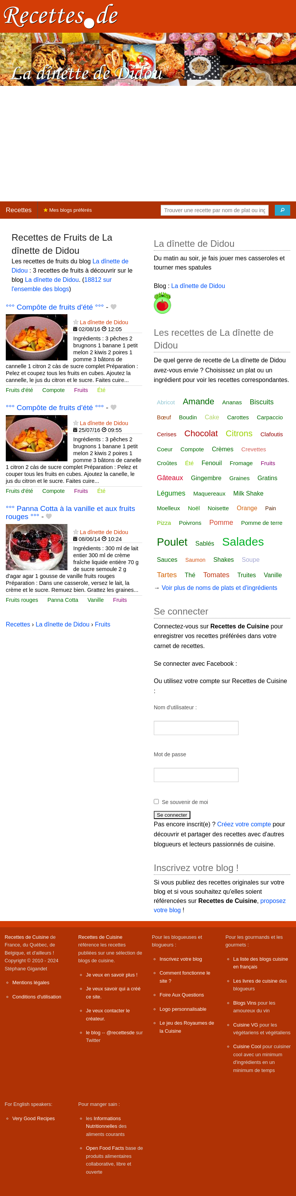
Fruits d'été (19, 390)
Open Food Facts (105, 1148)
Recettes (19, 210)
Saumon (195, 560)
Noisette (218, 508)
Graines (239, 478)
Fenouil (212, 463)
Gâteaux (170, 478)
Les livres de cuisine (255, 981)
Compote (53, 390)
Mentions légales (30, 982)
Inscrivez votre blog (181, 959)
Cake (212, 417)
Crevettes (253, 449)
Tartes (167, 575)
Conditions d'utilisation (36, 997)
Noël (194, 508)
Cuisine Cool (247, 1046)
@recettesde (120, 1032)
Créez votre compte (244, 824)
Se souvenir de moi (185, 802)
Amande (198, 401)
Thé (190, 575)
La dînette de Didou (52, 279)
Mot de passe (170, 754)
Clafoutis (272, 434)
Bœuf (164, 417)
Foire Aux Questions (182, 995)
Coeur (165, 449)
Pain (270, 508)
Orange (247, 508)
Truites (246, 575)
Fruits (81, 390)
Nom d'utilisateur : (175, 707)
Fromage (241, 463)
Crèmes (223, 449)
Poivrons (190, 522)
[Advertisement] (148, 144)
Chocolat (201, 433)
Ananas (232, 402)
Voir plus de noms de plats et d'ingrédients (219, 588)
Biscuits (262, 402)
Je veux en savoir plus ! (112, 975)
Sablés (204, 543)
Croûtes (167, 463)
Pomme (221, 522)
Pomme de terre (262, 522)
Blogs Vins (244, 1003)
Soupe (250, 559)
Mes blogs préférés (68, 210)
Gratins (267, 478)
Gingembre (206, 478)
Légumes (171, 493)
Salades (243, 541)
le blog (93, 1032)
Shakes (223, 559)
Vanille (95, 600)
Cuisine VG (245, 1025)
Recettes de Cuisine (27, 937)
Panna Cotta (62, 600)
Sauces (167, 559)
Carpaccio (270, 417)
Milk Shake (248, 493)
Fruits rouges (22, 600)
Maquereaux (209, 493)
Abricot (166, 402)
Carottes (238, 417)
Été (101, 390)
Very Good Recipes (33, 1118)
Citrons (239, 433)
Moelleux (168, 508)
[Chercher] (282, 210)
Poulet (172, 542)
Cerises (167, 434)
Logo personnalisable (183, 1009)
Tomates (216, 575)
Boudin (188, 417)
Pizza (164, 522)
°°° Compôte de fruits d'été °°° (55, 307)
